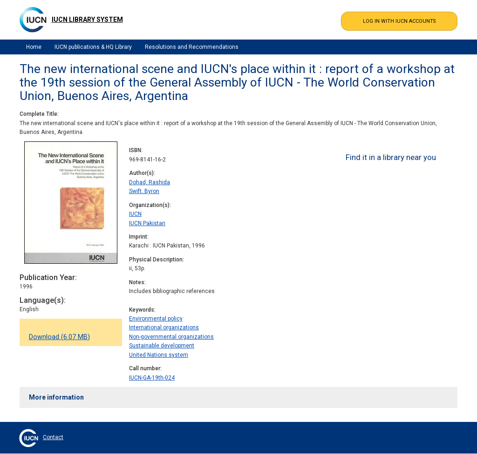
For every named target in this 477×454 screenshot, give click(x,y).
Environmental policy (156, 318)
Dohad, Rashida (149, 182)
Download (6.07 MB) (59, 337)
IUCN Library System (87, 19)
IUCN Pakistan (147, 223)
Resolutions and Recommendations (191, 47)
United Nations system (158, 355)
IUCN (135, 214)
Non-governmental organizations (171, 337)
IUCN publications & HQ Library (93, 47)
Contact (53, 437)
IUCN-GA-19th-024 (152, 377)
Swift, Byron (144, 191)
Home (33, 47)
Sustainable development (161, 345)
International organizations (164, 327)
